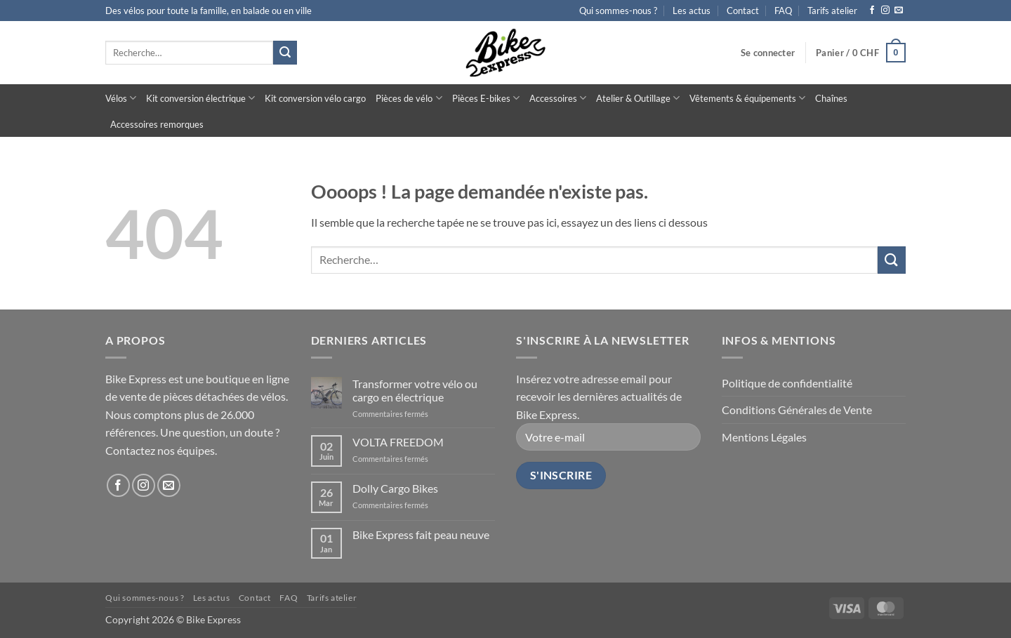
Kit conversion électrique (200, 98)
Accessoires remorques (157, 124)
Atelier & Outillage (638, 98)
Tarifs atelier (832, 10)
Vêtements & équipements (747, 98)
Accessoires (557, 98)
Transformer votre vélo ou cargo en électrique (414, 390)
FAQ (783, 10)
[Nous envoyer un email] (898, 10)
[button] (768, 52)
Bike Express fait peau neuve (420, 534)
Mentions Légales (764, 437)
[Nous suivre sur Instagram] (885, 10)
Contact (743, 10)
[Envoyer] (285, 53)
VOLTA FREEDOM (398, 441)
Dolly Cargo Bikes (395, 488)
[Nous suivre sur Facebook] (872, 10)
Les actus (692, 10)
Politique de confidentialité (787, 383)
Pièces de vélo (409, 98)
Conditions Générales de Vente (797, 409)
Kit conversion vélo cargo (315, 98)
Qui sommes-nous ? (618, 10)
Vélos (120, 98)
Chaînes (831, 98)
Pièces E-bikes (486, 98)
